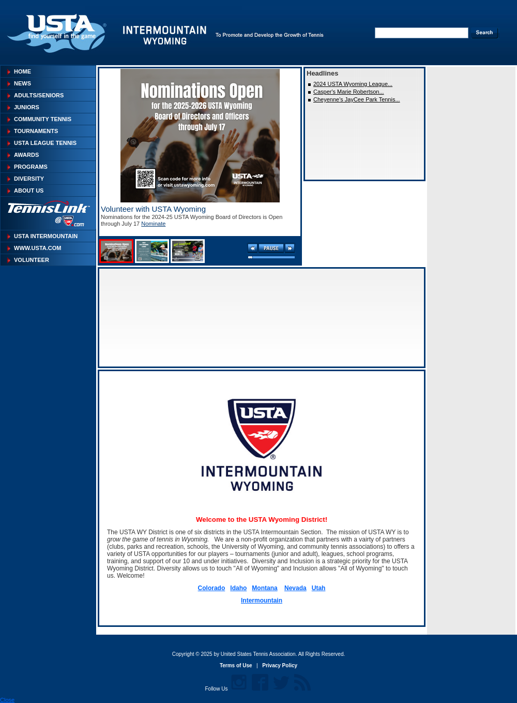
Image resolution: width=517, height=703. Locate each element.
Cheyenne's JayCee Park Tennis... (356, 99)
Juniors (26, 107)
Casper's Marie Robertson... (348, 92)
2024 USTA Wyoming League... (352, 84)
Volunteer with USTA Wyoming (153, 208)
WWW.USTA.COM (37, 248)
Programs (31, 167)
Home (22, 71)
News (22, 83)
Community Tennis (42, 119)
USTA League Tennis (45, 143)
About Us (28, 190)
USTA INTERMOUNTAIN (46, 236)
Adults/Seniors (39, 95)
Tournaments (36, 131)
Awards (26, 155)
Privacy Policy (279, 665)
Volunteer (31, 260)
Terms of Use (236, 665)
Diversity (29, 178)
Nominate (153, 224)
